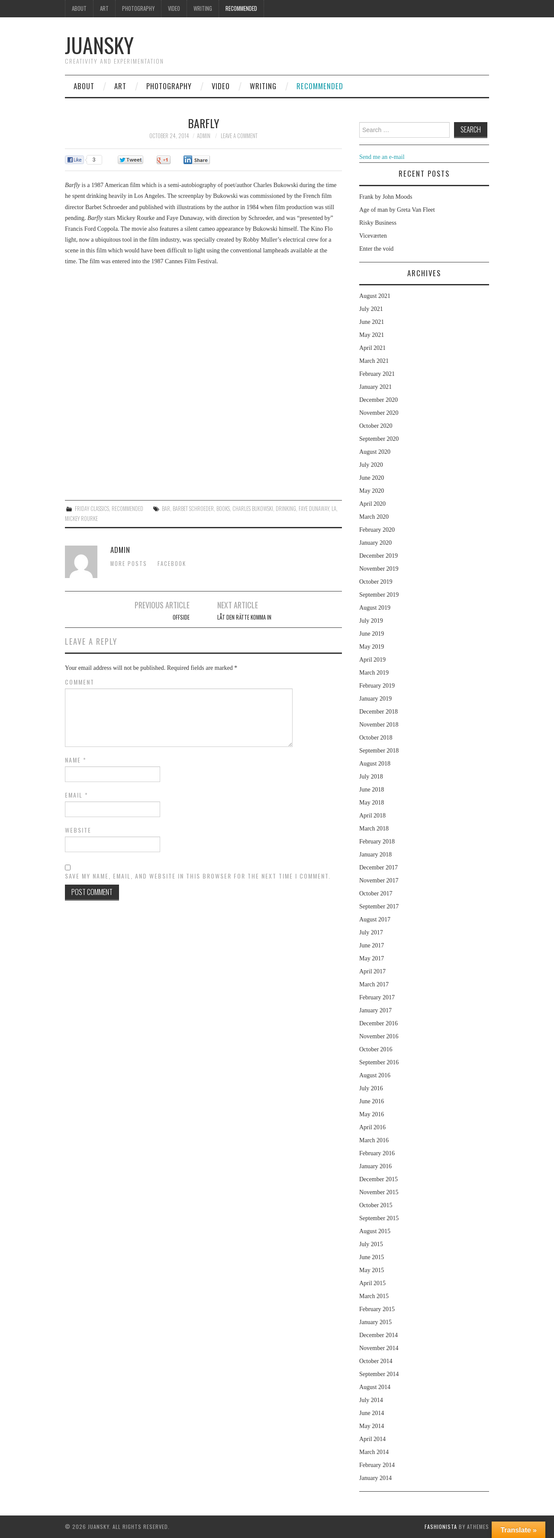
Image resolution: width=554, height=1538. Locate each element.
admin (203, 136)
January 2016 (375, 1166)
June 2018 (371, 789)
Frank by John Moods (385, 197)
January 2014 (375, 1478)
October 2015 (376, 1205)
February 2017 (377, 997)
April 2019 (372, 659)
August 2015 (374, 1231)
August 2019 (374, 607)
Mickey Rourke (81, 518)
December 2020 (378, 400)
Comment (79, 682)
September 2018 (379, 750)
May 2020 (371, 491)
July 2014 (371, 1400)
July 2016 (371, 1088)
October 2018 (376, 737)
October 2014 (376, 1361)
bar (166, 508)
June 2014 (371, 1413)
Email (76, 795)
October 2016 (376, 1049)
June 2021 (371, 322)
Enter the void (376, 249)
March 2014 (374, 1452)
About (79, 8)
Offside (181, 617)
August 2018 (374, 763)
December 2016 (378, 1023)
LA (334, 508)
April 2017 (372, 971)
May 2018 (371, 802)
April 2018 (372, 815)
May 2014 (371, 1426)
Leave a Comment (239, 136)
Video (174, 8)
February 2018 (377, 841)
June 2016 (371, 1101)
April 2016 (372, 1127)
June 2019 (371, 633)
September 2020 (379, 439)
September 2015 (379, 1218)
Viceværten (373, 236)
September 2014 (379, 1374)
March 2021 (374, 361)
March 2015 (374, 1296)
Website (78, 830)
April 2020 (372, 504)
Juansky (99, 44)
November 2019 (379, 568)
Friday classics (92, 508)
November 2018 (379, 724)
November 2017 (379, 880)
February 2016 (377, 1153)
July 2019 (371, 620)
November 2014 (379, 1348)
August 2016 (374, 1075)
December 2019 (378, 556)
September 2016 (379, 1062)
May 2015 (371, 1270)
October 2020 (376, 426)
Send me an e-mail (382, 157)
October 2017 (376, 893)
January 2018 (375, 854)
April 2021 (372, 348)
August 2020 (374, 452)
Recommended (241, 8)
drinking (286, 508)
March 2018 (374, 828)
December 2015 (378, 1179)
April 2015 (372, 1283)
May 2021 (371, 335)
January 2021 (375, 387)
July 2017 (371, 932)
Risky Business (377, 223)
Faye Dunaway (314, 508)
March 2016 (374, 1140)
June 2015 (371, 1257)
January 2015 (375, 1322)
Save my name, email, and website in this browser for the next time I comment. (198, 876)
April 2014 (372, 1439)
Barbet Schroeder (193, 508)
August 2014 (374, 1387)
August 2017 (374, 919)
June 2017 (371, 945)
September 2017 (379, 906)
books (223, 508)
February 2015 (377, 1309)
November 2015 (379, 1192)
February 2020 (377, 530)
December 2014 (378, 1335)
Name (76, 760)
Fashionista (441, 1526)
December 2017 (378, 867)
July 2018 (371, 776)
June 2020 (371, 478)
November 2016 (379, 1036)
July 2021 (371, 309)
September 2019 (379, 594)
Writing (202, 8)
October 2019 (376, 581)
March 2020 (374, 517)
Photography (138, 8)
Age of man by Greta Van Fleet (397, 210)
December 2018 (378, 711)
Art (104, 8)
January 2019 (375, 698)
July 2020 (371, 465)
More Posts (128, 563)
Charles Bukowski (252, 508)
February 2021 (377, 374)
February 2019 (377, 685)
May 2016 (371, 1114)
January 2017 (375, 1010)
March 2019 (374, 672)
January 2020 (375, 543)
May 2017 (371, 958)
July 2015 (371, 1244)
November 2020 (379, 413)
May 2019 (371, 646)
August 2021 (374, 296)
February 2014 (377, 1465)
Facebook (172, 563)
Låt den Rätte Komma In (244, 617)
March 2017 (374, 984)
